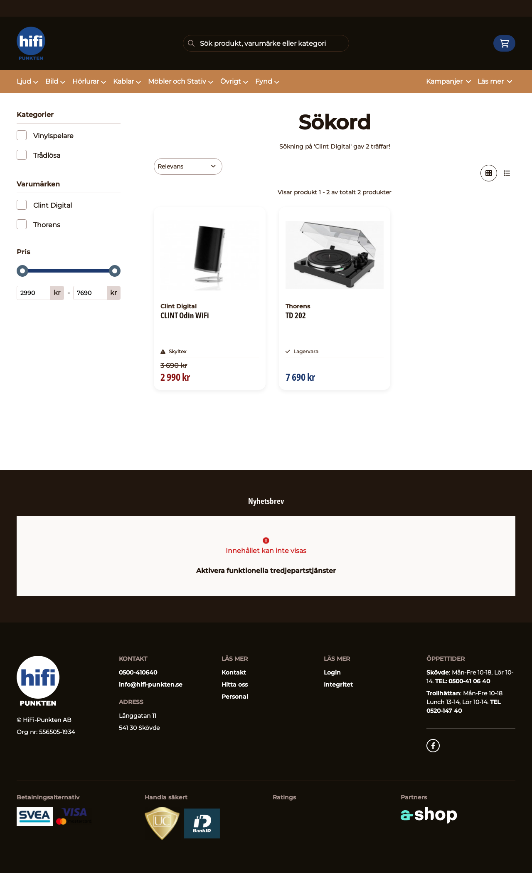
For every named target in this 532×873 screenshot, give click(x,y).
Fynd (267, 81)
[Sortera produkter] (188, 166)
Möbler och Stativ (181, 81)
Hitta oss (235, 684)
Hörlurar (89, 81)
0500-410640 (138, 672)
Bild (55, 81)
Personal (235, 696)
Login (332, 672)
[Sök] (266, 43)
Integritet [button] (338, 684)
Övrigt (234, 81)
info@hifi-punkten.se (150, 684)
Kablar (127, 81)
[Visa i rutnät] (488, 173)
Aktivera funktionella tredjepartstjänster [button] (266, 571)
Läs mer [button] (495, 81)
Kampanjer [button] (448, 81)
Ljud (28, 81)
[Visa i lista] (507, 173)
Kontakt (234, 672)
